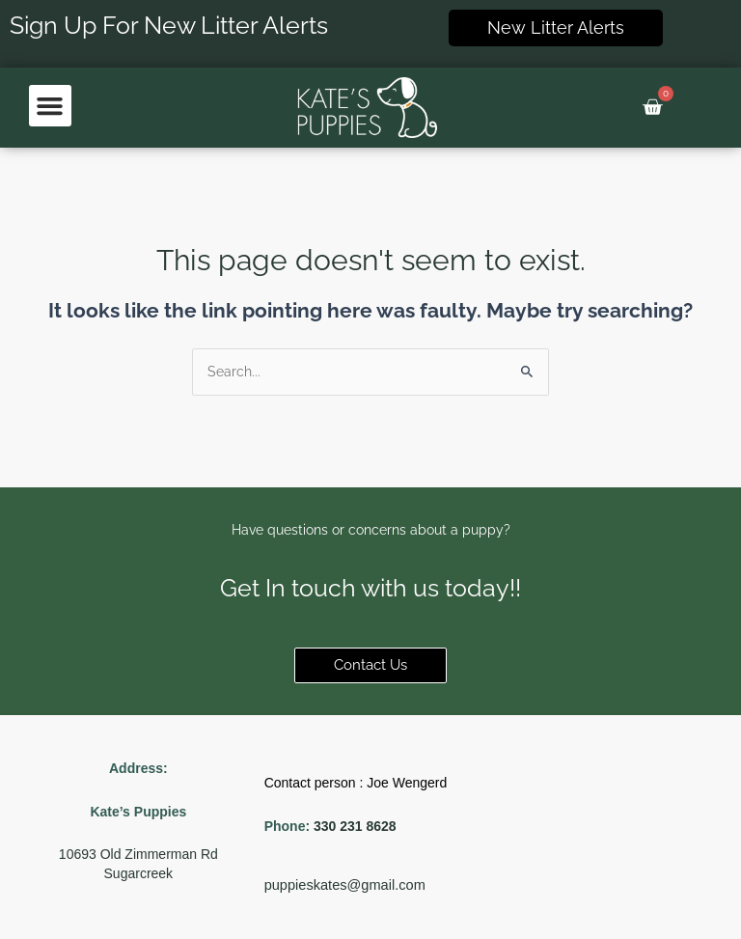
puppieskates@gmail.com (344, 885)
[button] (50, 106)
